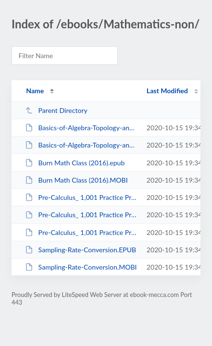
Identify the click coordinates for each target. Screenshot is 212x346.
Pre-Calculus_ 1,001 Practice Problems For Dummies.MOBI (81, 214)
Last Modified (167, 90)
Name (35, 90)
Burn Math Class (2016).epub (75, 163)
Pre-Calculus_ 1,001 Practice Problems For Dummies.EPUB (81, 197)
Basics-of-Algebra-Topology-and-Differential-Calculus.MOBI (81, 145)
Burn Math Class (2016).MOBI (76, 180)
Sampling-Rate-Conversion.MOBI (81, 267)
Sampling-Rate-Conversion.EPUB (80, 250)
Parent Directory (56, 110)
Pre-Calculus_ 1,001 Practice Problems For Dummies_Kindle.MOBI (81, 232)
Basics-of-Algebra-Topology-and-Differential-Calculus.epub (81, 128)
